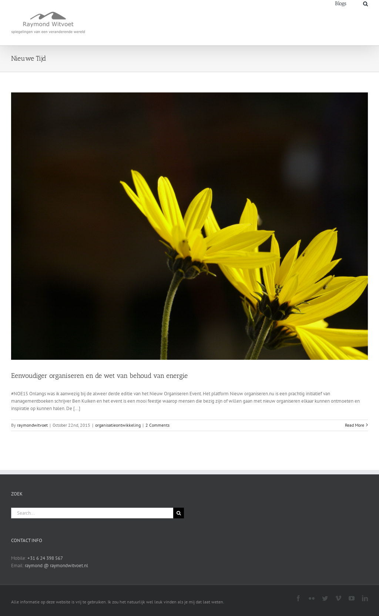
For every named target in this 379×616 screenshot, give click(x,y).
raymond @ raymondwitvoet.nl (56, 565)
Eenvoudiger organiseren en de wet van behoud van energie (99, 376)
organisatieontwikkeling (118, 425)
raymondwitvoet (32, 425)
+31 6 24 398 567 (45, 558)
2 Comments (157, 425)
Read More (354, 425)
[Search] (365, 3)
